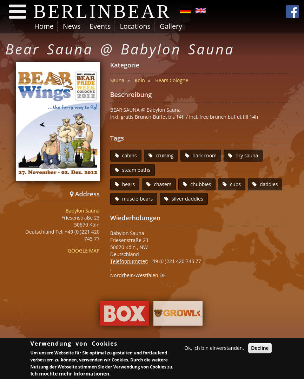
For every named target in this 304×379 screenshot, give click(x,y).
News (71, 26)
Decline (260, 348)
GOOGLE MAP (84, 250)
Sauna (117, 80)
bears (128, 184)
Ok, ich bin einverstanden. (214, 348)
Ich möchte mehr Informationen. (71, 373)
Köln (140, 80)
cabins (129, 155)
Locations (135, 26)
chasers (162, 184)
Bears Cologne (171, 80)
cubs (235, 184)
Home (44, 26)
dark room (204, 155)
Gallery (171, 26)
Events (100, 26)
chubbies (200, 184)
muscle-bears (137, 198)
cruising (165, 155)
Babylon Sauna (83, 210)
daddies (269, 184)
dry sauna (247, 155)
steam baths (136, 169)
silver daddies (187, 198)
